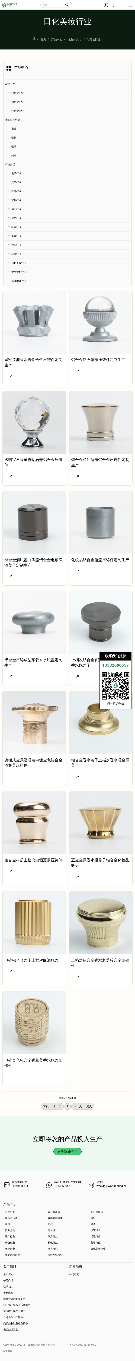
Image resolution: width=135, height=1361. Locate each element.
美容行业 (16, 236)
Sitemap (7, 1350)
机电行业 (16, 227)
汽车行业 (16, 182)
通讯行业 (16, 209)
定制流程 (8, 1292)
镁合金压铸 (17, 110)
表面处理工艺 (10, 1329)
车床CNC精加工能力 (14, 1311)
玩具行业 (16, 254)
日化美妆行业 (18, 262)
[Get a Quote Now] (115, 6)
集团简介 (8, 1274)
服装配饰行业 (18, 280)
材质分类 (10, 83)
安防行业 (16, 218)
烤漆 (13, 155)
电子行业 (16, 173)
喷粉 (13, 137)
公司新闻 (74, 1274)
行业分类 (10, 164)
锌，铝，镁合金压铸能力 (16, 1305)
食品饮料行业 (18, 271)
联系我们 (8, 1286)
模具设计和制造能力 (14, 1298)
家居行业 (16, 200)
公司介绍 (8, 1280)
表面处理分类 (12, 119)
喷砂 (13, 146)
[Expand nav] (130, 6)
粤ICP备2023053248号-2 (82, 1344)
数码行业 (16, 245)
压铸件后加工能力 (13, 1317)
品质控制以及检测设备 (15, 1323)
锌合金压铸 (17, 92)
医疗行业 (16, 191)
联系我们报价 (67, 1151)
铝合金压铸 (17, 101)
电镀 (13, 128)
